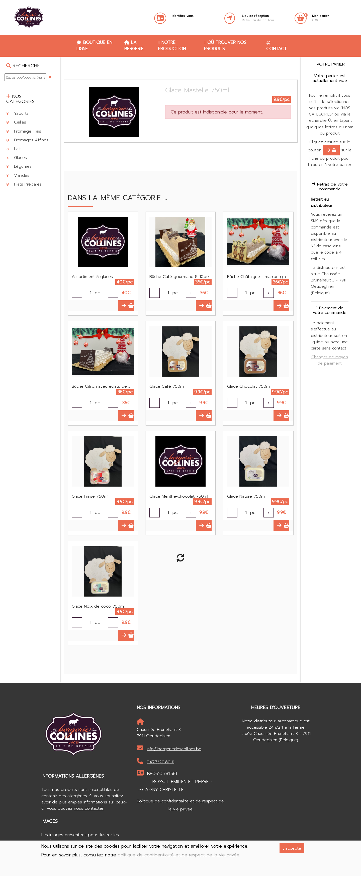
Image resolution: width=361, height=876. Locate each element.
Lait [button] (13, 149)
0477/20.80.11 (155, 761)
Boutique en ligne (94, 45)
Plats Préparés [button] (24, 184)
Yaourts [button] (17, 113)
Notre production (172, 45)
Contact (276, 46)
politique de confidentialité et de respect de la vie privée (178, 855)
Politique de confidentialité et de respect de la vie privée (180, 805)
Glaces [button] (16, 157)
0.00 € (320, 18)
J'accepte (292, 848)
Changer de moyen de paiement (329, 360)
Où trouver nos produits (225, 45)
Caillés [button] (16, 122)
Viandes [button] (17, 175)
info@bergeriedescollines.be (169, 748)
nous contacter (89, 808)
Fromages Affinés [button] (27, 140)
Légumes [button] (19, 166)
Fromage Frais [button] (23, 131)
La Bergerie (134, 45)
